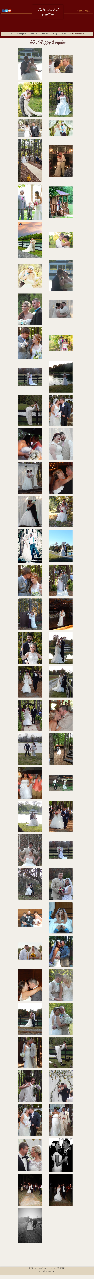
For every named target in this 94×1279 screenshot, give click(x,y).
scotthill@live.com (46, 1271)
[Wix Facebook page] (3, 10)
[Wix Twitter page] (6, 10)
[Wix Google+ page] (9, 10)
